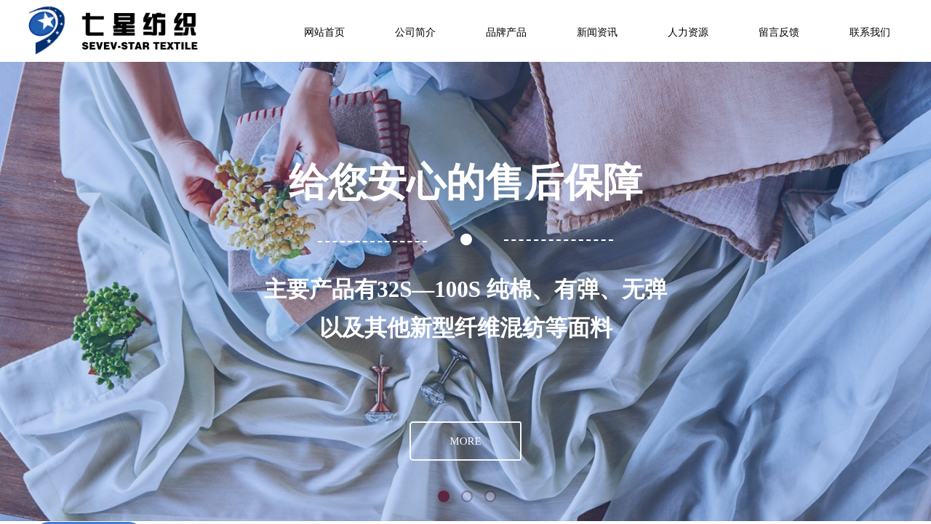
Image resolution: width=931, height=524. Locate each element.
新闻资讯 (597, 32)
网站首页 (324, 32)
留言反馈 (779, 32)
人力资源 (688, 32)
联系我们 (870, 32)
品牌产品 (506, 32)
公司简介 (415, 32)
